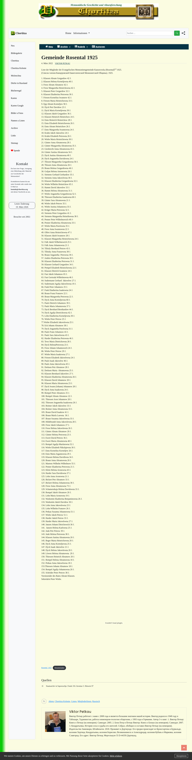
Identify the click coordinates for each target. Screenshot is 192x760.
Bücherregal (16, 90)
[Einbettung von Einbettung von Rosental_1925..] (114, 623)
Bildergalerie (16, 53)
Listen (74, 701)
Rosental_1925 (46, 668)
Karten (14, 98)
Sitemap (14, 143)
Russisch (96, 701)
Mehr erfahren (116, 756)
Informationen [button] (80, 33)
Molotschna (16, 76)
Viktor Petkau (62, 63)
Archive (14, 128)
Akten (51, 701)
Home (68, 33)
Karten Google (17, 105)
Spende (15, 150)
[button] (115, 70)
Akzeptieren (181, 756)
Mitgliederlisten (84, 701)
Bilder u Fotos (17, 113)
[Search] (149, 33)
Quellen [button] (46, 680)
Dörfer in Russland (19, 83)
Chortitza (15, 61)
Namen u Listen (18, 120)
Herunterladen (59, 668)
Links (13, 135)
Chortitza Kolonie (18, 68)
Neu (13, 46)
